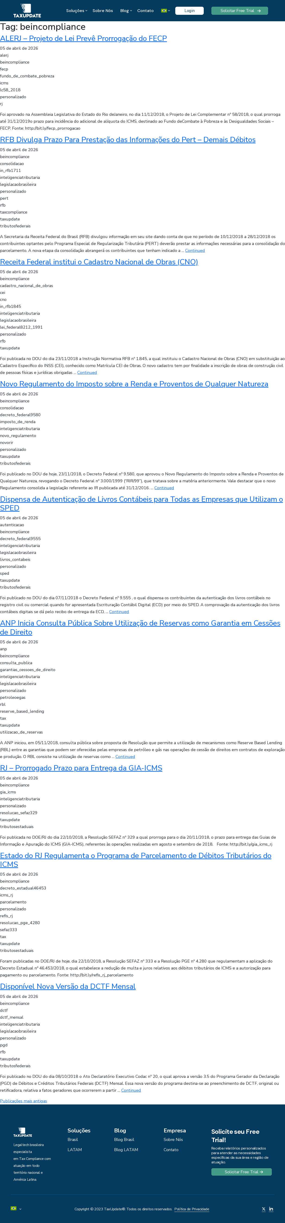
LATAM (75, 1150)
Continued (195, 250)
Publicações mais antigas (23, 1101)
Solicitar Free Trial (237, 10)
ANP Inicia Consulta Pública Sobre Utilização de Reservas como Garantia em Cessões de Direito (140, 627)
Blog (124, 10)
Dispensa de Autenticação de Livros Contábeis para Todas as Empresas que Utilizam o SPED (141, 503)
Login (189, 10)
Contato (145, 10)
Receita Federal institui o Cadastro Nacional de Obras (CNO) (99, 262)
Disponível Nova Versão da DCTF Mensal (68, 986)
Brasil (73, 1139)
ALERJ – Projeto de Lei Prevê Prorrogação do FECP (83, 38)
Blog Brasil (124, 1139)
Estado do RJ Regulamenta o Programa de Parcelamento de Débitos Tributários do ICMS (135, 860)
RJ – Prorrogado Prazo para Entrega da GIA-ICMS (81, 768)
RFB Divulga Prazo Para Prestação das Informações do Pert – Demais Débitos (128, 140)
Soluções (75, 10)
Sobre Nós (103, 10)
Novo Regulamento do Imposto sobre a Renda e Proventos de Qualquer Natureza (134, 384)
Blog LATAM (126, 1150)
